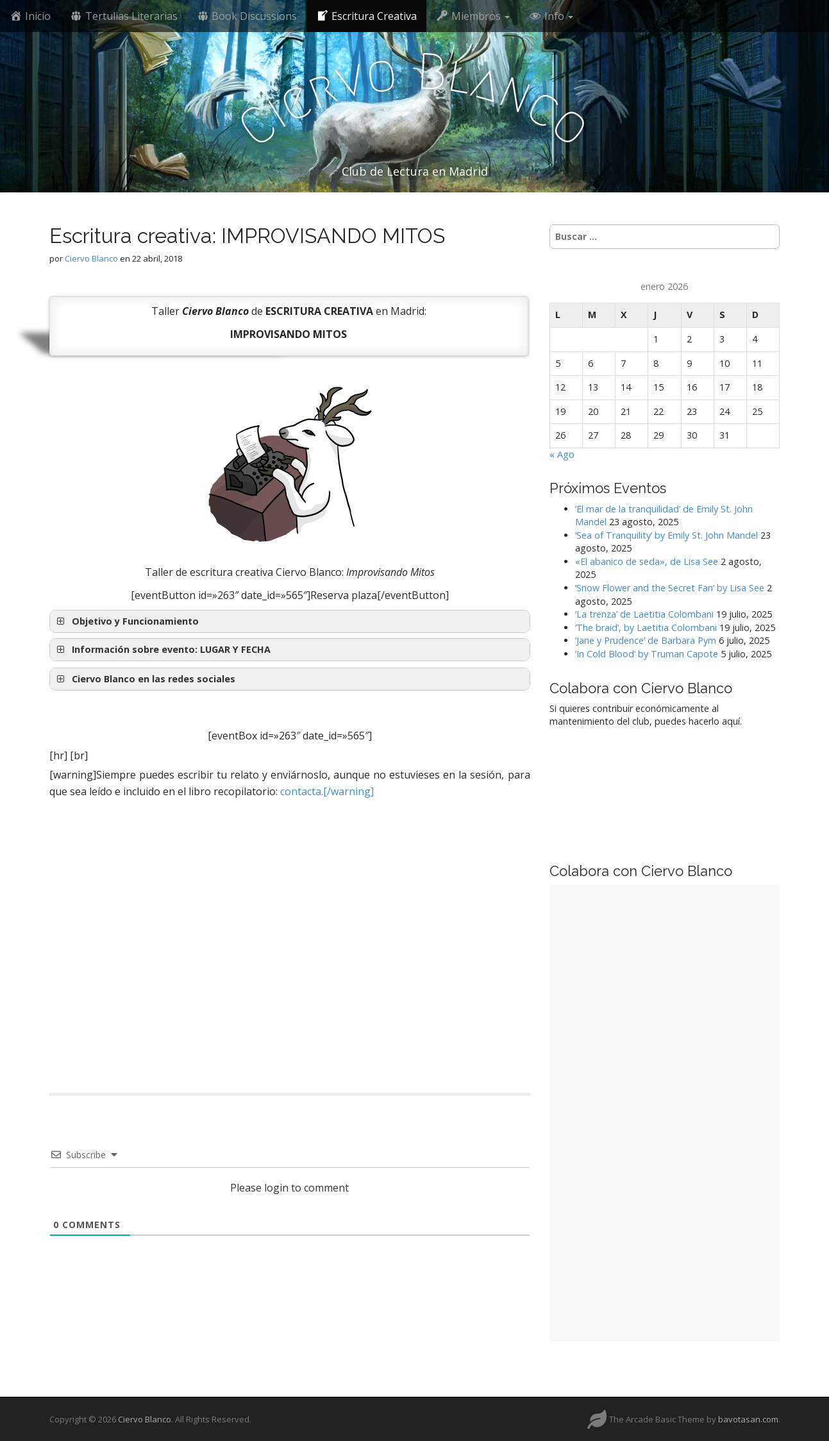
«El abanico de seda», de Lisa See (646, 561)
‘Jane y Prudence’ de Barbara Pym (645, 640)
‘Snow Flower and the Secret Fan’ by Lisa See (669, 588)
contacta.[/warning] (327, 791)
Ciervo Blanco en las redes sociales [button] (144, 679)
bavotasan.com (748, 1419)
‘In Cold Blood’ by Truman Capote (646, 654)
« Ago (561, 454)
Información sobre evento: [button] (162, 649)
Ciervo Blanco (91, 258)
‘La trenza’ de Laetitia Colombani (644, 614)
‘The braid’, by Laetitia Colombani (646, 627)
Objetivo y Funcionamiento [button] (126, 621)
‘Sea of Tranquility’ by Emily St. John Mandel (666, 535)
